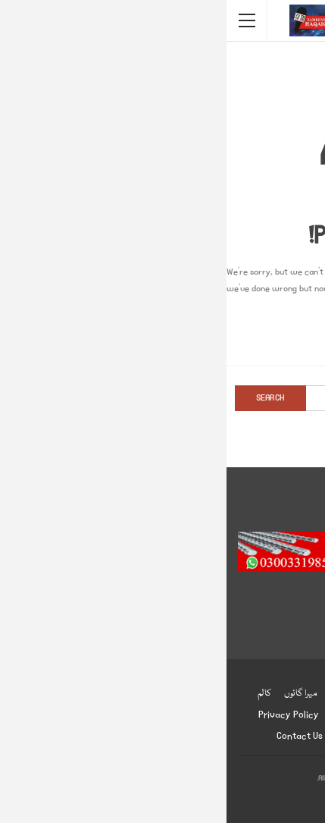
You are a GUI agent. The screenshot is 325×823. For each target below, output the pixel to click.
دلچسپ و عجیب (236, 715)
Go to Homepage (163, 337)
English (120, 715)
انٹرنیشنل (240, 693)
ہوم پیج (282, 693)
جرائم (285, 715)
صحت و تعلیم (154, 693)
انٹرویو (184, 715)
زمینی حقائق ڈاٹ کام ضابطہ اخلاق (217, 736)
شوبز (111, 693)
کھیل (200, 693)
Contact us (73, 736)
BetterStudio (187, 799)
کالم (38, 693)
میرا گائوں (74, 693)
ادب (154, 715)
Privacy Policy (62, 715)
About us (127, 736)
